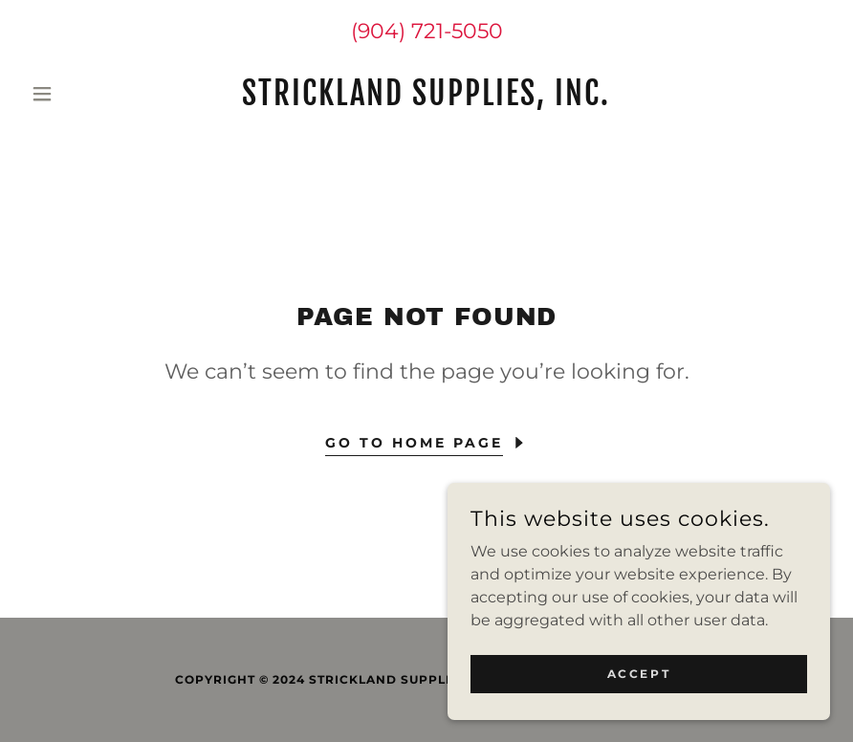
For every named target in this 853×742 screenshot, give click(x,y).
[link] (427, 100)
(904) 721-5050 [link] (427, 31)
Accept (638, 673)
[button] (83, 94)
